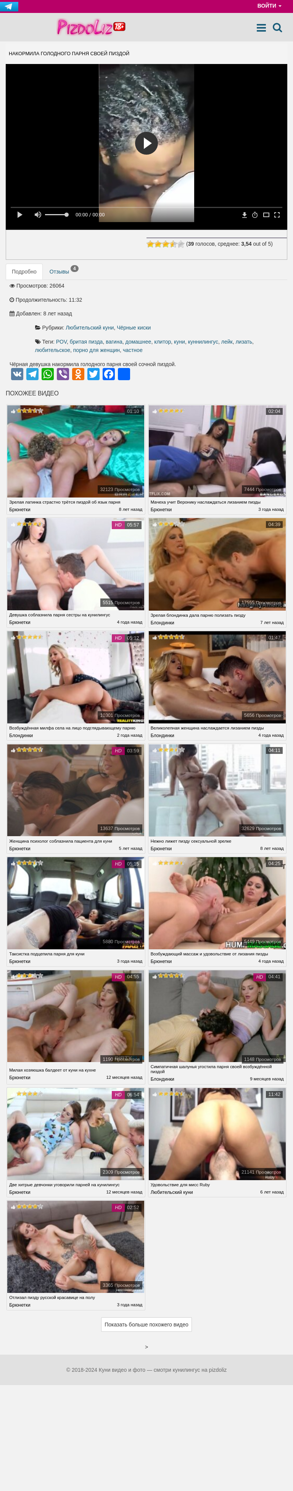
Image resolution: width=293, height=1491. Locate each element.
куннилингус (134, 308)
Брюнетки (19, 477)
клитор (246, 300)
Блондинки (162, 590)
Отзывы (64, 270)
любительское (203, 308)
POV (145, 300)
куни (263, 300)
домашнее (222, 300)
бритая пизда (170, 300)
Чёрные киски (218, 286)
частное (129, 317)
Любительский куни (174, 286)
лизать (175, 308)
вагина (198, 300)
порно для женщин (247, 308)
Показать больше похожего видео (146, 1297)
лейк (158, 308)
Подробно (24, 272)
